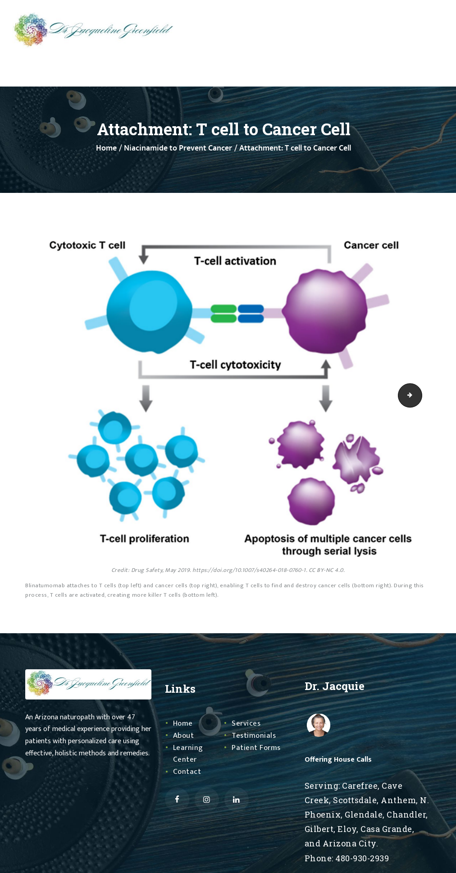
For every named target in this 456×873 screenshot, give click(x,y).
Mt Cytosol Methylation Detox (419, 395)
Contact (187, 771)
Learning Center (188, 754)
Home (106, 148)
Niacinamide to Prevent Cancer (178, 148)
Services (246, 723)
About (184, 735)
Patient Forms (257, 747)
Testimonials (255, 735)
